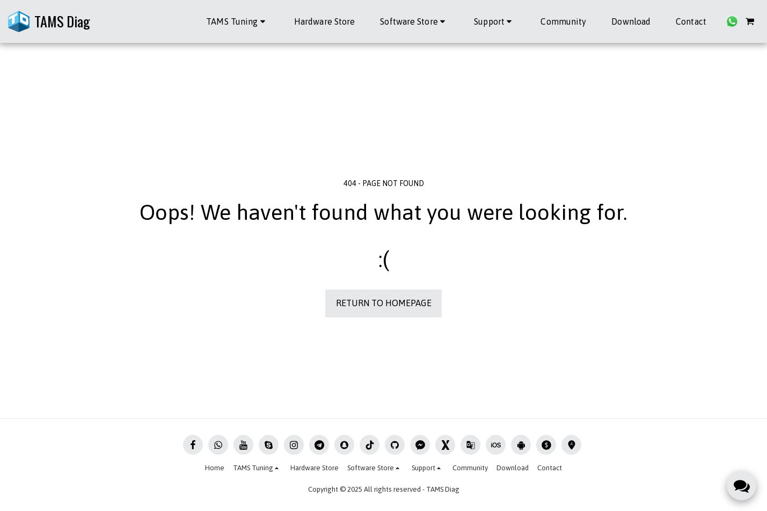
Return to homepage (384, 303)
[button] (237, 21)
